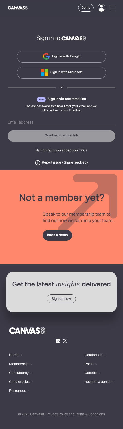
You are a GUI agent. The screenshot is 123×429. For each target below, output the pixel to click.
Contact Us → (95, 355)
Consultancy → (21, 373)
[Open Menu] (112, 8)
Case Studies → (21, 382)
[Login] (101, 8)
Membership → (21, 364)
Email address (20, 123)
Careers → (93, 373)
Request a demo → (99, 382)
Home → (16, 355)
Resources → (19, 391)
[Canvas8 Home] (18, 8)
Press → (91, 364)
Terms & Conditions (90, 414)
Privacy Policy (57, 414)
